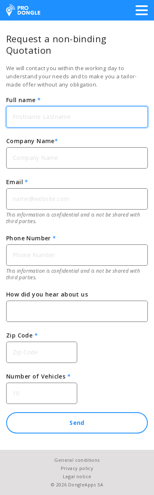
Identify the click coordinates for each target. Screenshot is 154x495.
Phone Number (31, 238)
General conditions (76, 460)
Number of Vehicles (38, 376)
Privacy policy (77, 468)
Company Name (32, 141)
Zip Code (22, 335)
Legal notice (77, 476)
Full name (23, 100)
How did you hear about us (47, 294)
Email (17, 182)
